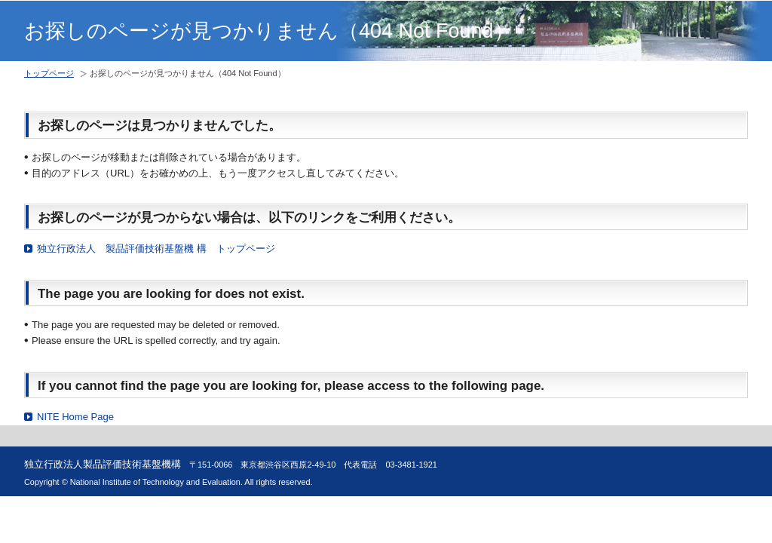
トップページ (49, 73)
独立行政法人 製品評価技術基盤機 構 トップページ (156, 248)
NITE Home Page (75, 416)
